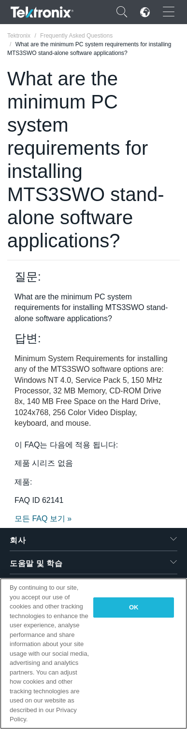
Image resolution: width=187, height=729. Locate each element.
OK (134, 607)
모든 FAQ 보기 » (43, 518)
